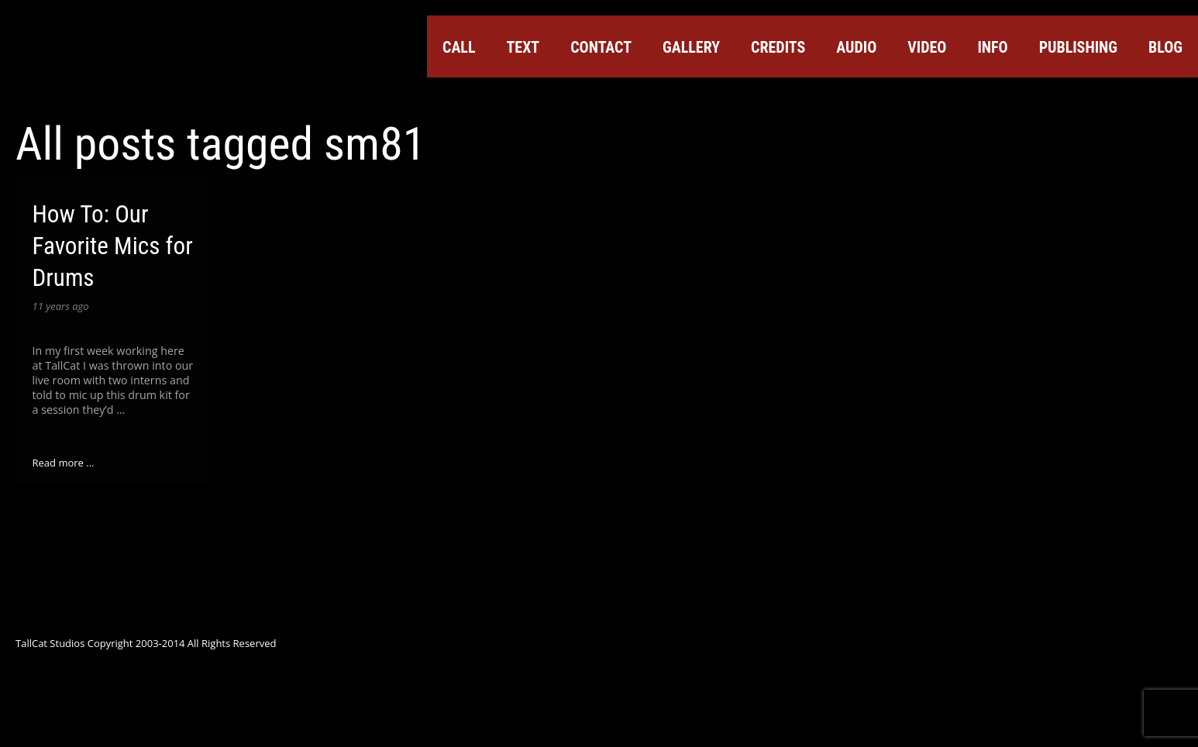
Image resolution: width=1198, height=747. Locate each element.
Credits (778, 47)
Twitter (966, 98)
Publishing (1078, 47)
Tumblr (1134, 98)
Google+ (1022, 98)
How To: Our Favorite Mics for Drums (113, 246)
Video (926, 47)
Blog (1165, 47)
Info (992, 47)
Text (522, 47)
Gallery (691, 47)
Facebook (994, 98)
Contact (601, 47)
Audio (856, 47)
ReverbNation (1106, 98)
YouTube (1050, 98)
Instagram (1162, 98)
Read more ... (64, 463)
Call (458, 47)
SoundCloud (1078, 98)
